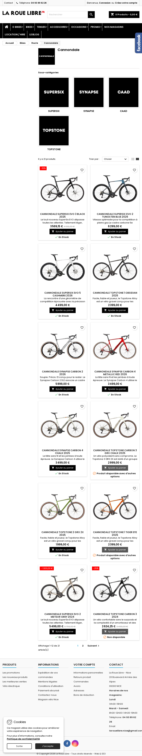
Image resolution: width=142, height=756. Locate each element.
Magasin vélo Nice (48, 699)
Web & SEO (100, 753)
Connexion (105, 2)
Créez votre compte (126, 2)
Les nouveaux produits (15, 677)
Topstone (54, 149)
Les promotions (11, 672)
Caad (123, 111)
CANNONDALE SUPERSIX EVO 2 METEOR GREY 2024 (62, 615)
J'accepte (47, 746)
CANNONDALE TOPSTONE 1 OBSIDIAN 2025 (115, 294)
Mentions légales (47, 681)
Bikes (29, 27)
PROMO (95, 27)
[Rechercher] (71, 14)
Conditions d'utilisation (50, 686)
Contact (8, 2)
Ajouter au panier (62, 231)
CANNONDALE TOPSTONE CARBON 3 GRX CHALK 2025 (115, 452)
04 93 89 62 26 (39, 2)
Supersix (54, 111)
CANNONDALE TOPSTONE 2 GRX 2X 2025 (62, 533)
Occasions (78, 27)
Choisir (116, 159)
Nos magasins (113, 27)
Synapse (88, 111)
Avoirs (77, 686)
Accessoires (58, 27)
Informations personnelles (88, 672)
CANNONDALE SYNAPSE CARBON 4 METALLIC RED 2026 (115, 373)
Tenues (41, 27)
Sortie (19, 746)
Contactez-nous (47, 695)
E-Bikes (17, 27)
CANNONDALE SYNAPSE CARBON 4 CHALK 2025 (62, 452)
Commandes (81, 681)
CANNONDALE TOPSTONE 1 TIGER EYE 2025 (115, 533)
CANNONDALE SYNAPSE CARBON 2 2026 (62, 373)
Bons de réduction (84, 695)
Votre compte (84, 665)
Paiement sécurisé (48, 690)
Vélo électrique (11, 686)
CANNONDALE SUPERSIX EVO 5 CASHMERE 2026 (62, 294)
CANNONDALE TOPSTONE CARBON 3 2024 (115, 615)
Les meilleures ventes (15, 681)
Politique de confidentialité (23, 739)
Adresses (79, 690)
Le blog (34, 34)
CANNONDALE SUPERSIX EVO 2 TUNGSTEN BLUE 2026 (115, 215)
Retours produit (82, 677)
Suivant (94, 645)
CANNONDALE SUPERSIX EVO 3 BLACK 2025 (62, 215)
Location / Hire (15, 34)
